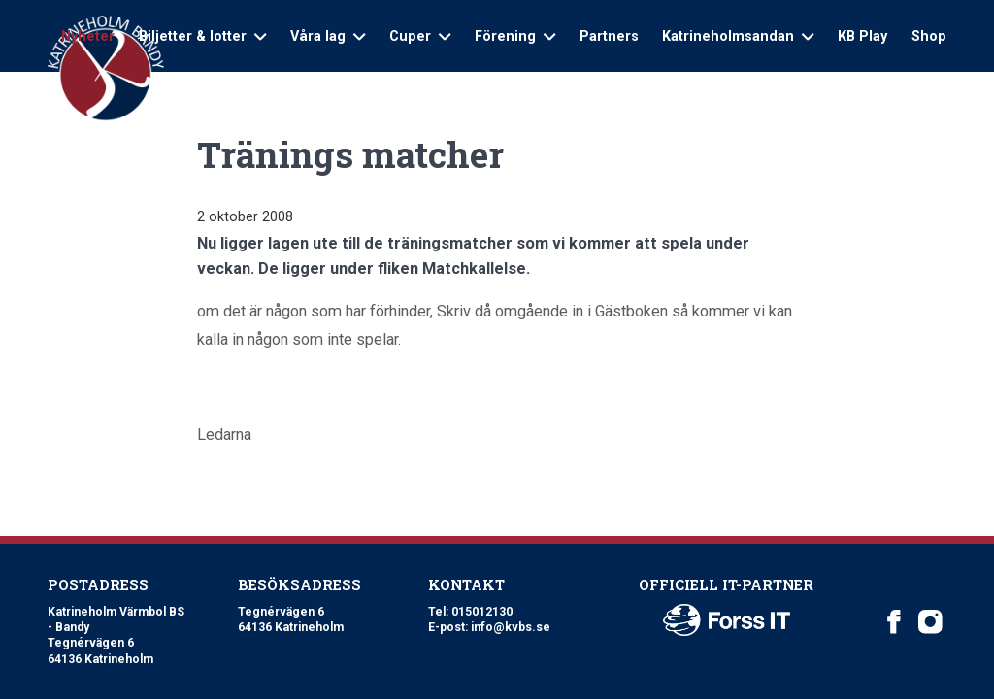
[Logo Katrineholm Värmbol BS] (106, 68)
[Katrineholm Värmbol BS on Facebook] (894, 622)
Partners (609, 36)
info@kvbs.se (510, 627)
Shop (928, 36)
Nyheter (88, 36)
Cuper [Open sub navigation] (419, 36)
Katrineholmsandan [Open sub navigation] (737, 36)
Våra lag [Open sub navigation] (327, 36)
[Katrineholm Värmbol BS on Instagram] (930, 622)
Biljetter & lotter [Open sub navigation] (202, 36)
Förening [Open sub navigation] (515, 36)
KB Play (862, 36)
